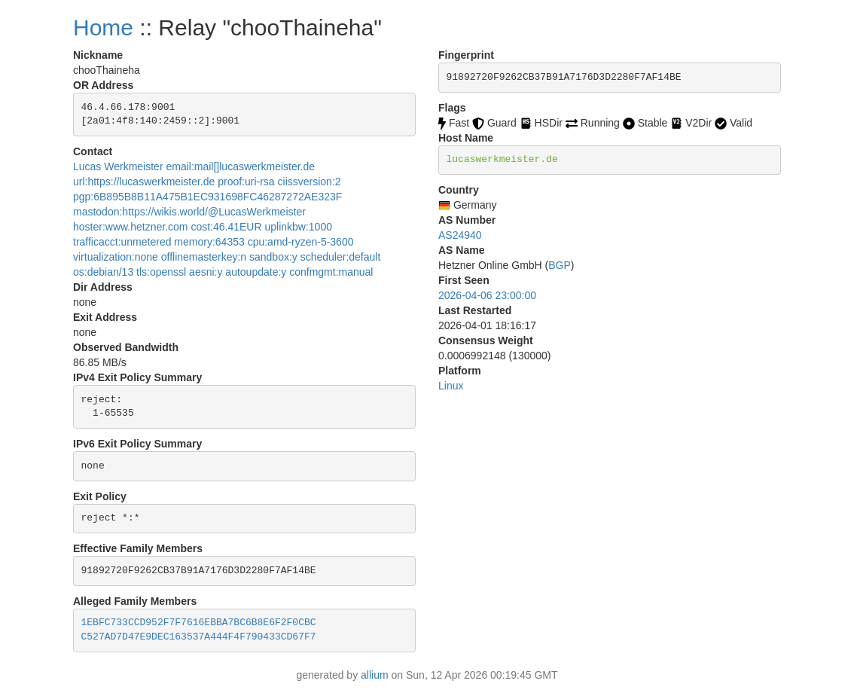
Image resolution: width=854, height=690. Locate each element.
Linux (450, 386)
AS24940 (460, 235)
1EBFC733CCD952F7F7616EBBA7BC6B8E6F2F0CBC (198, 622)
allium (375, 675)
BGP (559, 265)
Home (103, 27)
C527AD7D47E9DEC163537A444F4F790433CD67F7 (198, 637)
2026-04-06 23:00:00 (487, 295)
